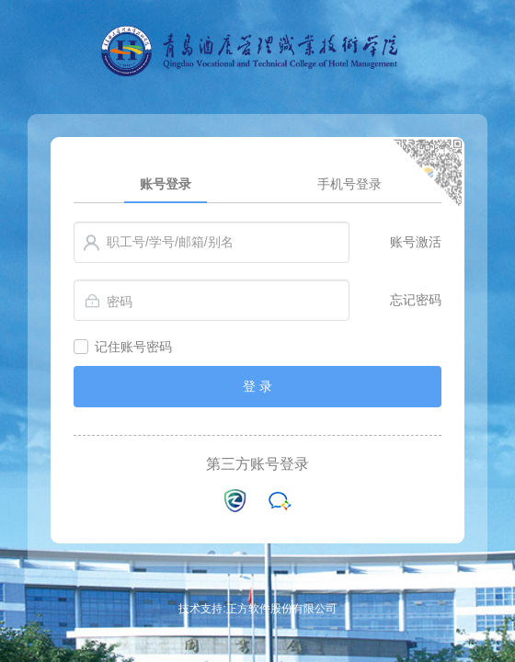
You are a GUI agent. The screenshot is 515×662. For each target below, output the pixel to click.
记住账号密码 (133, 346)
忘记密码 (415, 299)
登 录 (257, 386)
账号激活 (415, 241)
